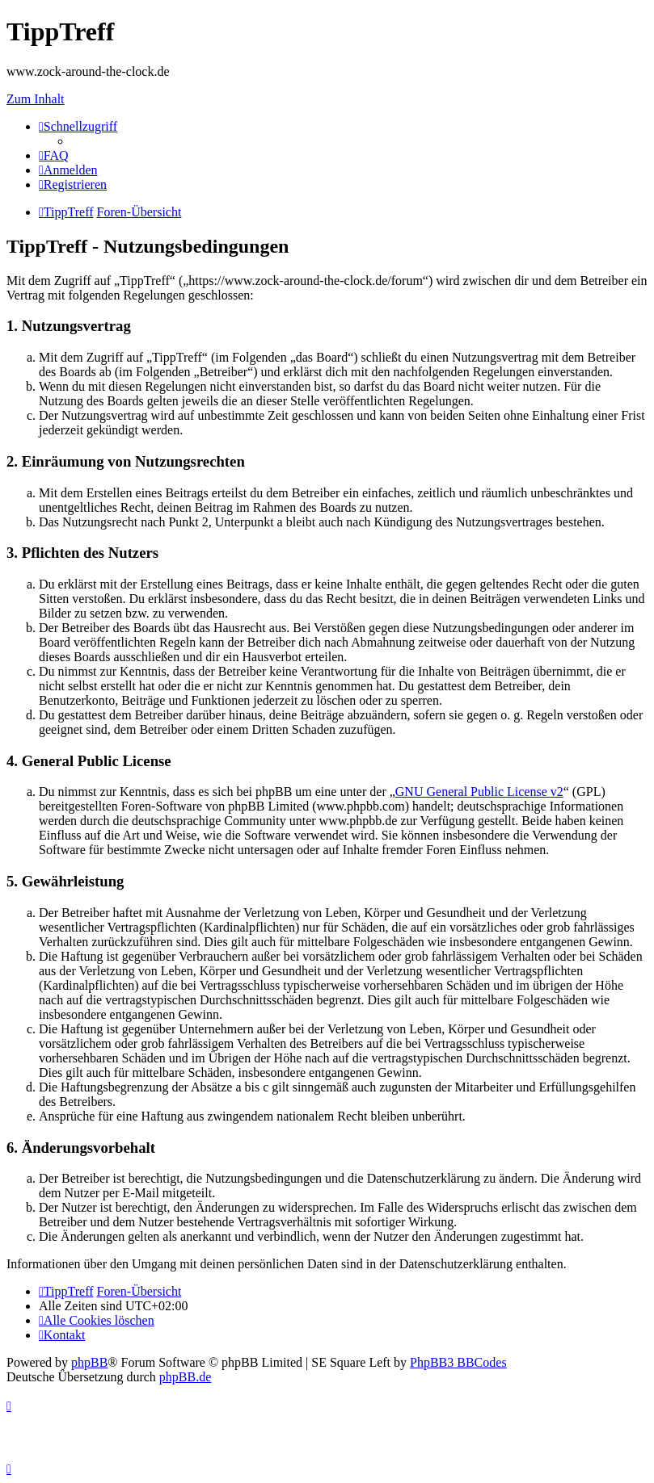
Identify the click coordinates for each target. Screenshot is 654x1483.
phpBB (89, 1362)
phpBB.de (185, 1377)
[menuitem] (54, 155)
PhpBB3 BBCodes (458, 1362)
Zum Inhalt (35, 99)
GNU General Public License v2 (479, 791)
